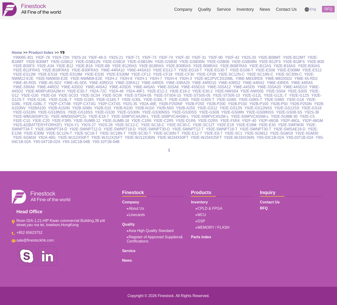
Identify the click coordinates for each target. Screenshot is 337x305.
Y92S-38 (311, 112)
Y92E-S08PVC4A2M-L (130, 116)
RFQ (328, 9)
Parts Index (201, 237)
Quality (204, 9)
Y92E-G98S (274, 100)
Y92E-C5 (307, 116)
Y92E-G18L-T (60, 100)
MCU (202, 215)
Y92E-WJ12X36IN (140, 138)
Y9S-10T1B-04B (106, 142)
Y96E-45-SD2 (50, 83)
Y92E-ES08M (288, 70)
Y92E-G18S (84, 100)
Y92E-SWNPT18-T (222, 129)
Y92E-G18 (295, 100)
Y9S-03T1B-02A (299, 138)
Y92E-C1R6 (141, 121)
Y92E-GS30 (105, 112)
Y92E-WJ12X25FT (106, 138)
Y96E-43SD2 (72, 87)
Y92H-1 (141, 79)
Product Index (41, 53)
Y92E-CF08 (206, 74)
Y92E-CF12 (141, 74)
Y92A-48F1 (135, 91)
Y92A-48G (47, 138)
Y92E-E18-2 (180, 91)
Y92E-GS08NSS (260, 112)
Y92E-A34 (45, 66)
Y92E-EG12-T (164, 70)
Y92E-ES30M (117, 74)
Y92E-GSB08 (218, 62)
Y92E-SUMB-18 (116, 121)
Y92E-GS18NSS (51, 112)
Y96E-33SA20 (269, 87)
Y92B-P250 (194, 104)
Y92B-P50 (279, 104)
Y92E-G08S (226, 100)
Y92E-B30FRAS (85, 70)
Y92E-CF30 (184, 74)
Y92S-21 (116, 57)
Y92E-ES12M (24, 74)
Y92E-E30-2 (202, 91)
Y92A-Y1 (71, 125)
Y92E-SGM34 (24, 138)
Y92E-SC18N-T (113, 133)
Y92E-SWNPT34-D (51, 129)
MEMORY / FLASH (213, 227)
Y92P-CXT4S (109, 104)
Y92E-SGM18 (281, 133)
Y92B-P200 (216, 104)
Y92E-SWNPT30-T (255, 129)
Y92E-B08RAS (205, 66)
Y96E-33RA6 (24, 87)
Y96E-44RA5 (302, 83)
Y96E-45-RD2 (306, 79)
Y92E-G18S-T (107, 100)
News (265, 9)
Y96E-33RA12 (127, 83)
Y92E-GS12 (207, 108)
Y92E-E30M (34, 133)
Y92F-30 (182, 57)
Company (183, 9)
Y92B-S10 (102, 108)
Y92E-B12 (64, 66)
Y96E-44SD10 (295, 87)
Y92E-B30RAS (178, 66)
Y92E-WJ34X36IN (239, 138)
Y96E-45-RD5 (24, 83)
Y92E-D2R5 (208, 121)
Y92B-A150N (59, 108)
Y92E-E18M (246, 125)
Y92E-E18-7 (98, 116)
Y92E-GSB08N (244, 62)
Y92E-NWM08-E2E (86, 79)
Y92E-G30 (30, 95)
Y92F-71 (132, 57)
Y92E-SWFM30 (291, 125)
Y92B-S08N (82, 108)
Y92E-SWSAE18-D (289, 129)
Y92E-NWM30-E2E (52, 79)
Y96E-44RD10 (204, 83)
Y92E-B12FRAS (26, 70)
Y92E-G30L (131, 100)
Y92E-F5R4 (230, 121)
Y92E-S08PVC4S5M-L (250, 116)
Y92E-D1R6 (186, 121)
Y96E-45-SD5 (75, 83)
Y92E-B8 (102, 66)
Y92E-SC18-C (152, 125)
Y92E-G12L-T (275, 95)
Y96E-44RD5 (153, 83)
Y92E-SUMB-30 (284, 116)
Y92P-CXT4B (59, 104)
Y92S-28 (105, 125)
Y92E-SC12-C (127, 125)
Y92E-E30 (267, 125)
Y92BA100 (37, 108)
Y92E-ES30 (94, 74)
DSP (201, 221)
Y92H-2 (111, 79)
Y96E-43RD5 (278, 83)
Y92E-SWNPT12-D (85, 129)
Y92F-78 (43, 57)
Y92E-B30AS (309, 66)
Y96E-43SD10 (193, 87)
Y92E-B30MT (37, 62)
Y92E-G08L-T (34, 104)
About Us (136, 208)
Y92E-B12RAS (124, 66)
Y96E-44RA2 (253, 83)
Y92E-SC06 (112, 95)
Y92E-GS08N (232, 112)
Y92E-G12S (299, 95)
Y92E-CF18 (162, 74)
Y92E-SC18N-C (260, 74)
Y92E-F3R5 (62, 121)
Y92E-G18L (36, 100)
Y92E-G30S (178, 100)
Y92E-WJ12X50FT (73, 138)
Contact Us (286, 9)
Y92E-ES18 (47, 74)
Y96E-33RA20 (178, 83)
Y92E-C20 (41, 121)
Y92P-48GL (290, 121)
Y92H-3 (185, 79)
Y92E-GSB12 (62, 62)
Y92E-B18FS (294, 62)
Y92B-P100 (258, 104)
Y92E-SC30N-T (166, 133)
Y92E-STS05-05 (197, 95)
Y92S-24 (79, 57)
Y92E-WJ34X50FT (172, 138)
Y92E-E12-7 (191, 133)
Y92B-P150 (237, 104)
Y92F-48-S (97, 57)
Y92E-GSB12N (87, 62)
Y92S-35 (130, 104)
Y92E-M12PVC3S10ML (214, 79)
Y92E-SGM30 (306, 133)
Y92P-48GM (312, 121)
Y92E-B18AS (285, 66)
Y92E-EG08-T (241, 70)
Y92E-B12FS (270, 62)
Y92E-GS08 (209, 112)
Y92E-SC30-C (178, 125)
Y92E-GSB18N (140, 62)
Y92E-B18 (84, 66)
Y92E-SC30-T (139, 133)
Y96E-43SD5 (120, 87)
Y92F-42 (232, 57)
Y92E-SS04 (276, 91)
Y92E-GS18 (311, 108)
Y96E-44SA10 (138, 70)
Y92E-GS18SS (80, 112)
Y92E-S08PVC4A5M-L (170, 116)
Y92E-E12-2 (157, 91)
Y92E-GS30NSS (156, 112)
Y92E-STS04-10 (167, 95)
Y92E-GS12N (231, 108)
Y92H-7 (155, 79)
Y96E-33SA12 (219, 87)
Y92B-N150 (144, 108)
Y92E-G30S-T (202, 100)
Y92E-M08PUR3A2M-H (45, 91)
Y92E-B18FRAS (55, 70)
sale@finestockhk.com (35, 240)
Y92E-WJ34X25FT (206, 138)
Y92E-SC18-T (85, 133)
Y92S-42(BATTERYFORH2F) (37, 125)
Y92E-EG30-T (215, 70)
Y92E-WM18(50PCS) (30, 116)
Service (224, 9)
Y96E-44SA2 (96, 87)
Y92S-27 (88, 125)
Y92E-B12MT (294, 57)
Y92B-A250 (185, 108)
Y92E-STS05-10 (226, 95)
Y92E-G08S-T (250, 100)
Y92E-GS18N (24, 112)
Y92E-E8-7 (213, 133)
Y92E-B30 (315, 62)
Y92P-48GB (268, 121)
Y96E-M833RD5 (249, 79)
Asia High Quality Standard (151, 231)
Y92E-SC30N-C (288, 74)
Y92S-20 (249, 57)
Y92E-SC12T (204, 125)
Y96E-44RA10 (113, 70)
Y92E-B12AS (260, 66)
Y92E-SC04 (90, 95)
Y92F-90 (215, 57)
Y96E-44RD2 (48, 87)
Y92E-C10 (21, 121)
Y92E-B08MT (269, 57)
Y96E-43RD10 (101, 83)
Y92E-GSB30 (166, 62)
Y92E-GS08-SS (289, 112)
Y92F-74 (166, 57)
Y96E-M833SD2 (278, 79)
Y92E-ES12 (312, 70)
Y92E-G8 (48, 95)
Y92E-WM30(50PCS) (68, 116)
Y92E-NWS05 (252, 91)
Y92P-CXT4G (84, 104)
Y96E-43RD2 (229, 83)
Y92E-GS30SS (184, 112)
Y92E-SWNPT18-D (120, 129)
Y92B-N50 (165, 108)
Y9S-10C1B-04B (76, 142)
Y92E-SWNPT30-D (154, 129)
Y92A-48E (148, 104)
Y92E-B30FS (24, 66)
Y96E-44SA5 (144, 87)
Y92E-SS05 (297, 91)
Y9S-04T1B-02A (46, 142)
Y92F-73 (149, 57)
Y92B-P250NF (171, 104)
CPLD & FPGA (210, 208)
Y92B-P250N (300, 104)
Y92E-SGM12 (256, 133)
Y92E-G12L (252, 95)
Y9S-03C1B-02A (270, 138)
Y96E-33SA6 (168, 87)
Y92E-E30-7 (77, 91)
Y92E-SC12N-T (59, 133)
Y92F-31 (199, 57)
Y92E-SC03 (68, 95)
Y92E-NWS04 (226, 91)
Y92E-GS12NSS (258, 108)
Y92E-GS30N (128, 112)
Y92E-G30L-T (154, 100)
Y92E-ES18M (70, 74)
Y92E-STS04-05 (138, 95)
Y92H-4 (170, 79)
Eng (310, 9)
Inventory (245, 9)
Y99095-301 (23, 57)
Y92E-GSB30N (192, 62)
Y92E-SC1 (233, 133)
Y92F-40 (249, 121)
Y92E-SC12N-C (231, 74)
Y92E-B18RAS (151, 66)
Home (17, 53)
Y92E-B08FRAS (233, 66)
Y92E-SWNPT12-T (188, 129)
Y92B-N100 (123, 108)
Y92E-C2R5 (163, 121)
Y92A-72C (98, 91)
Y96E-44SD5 (244, 87)
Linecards (137, 215)
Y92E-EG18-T (190, 70)
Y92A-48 (116, 91)
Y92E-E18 (225, 125)
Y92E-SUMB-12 (87, 121)
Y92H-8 (126, 79)
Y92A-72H (60, 57)
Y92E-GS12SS (286, 108)
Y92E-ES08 (265, 70)
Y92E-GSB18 (114, 62)
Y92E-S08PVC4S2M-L (210, 116)
